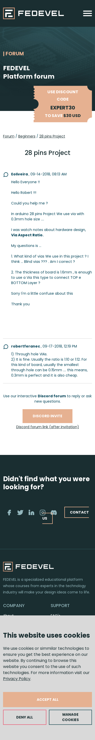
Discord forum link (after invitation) (47, 426)
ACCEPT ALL (48, 699)
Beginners (26, 136)
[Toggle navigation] (87, 13)
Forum (8, 136)
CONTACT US (65, 515)
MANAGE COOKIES (70, 717)
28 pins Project (52, 136)
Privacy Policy (16, 679)
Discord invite (47, 416)
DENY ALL (24, 717)
